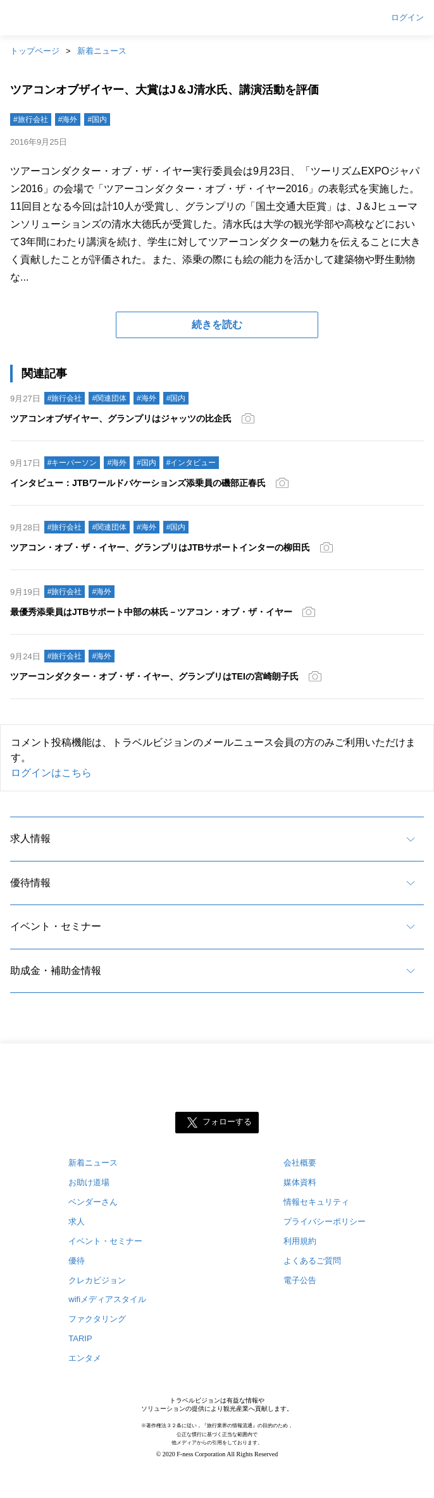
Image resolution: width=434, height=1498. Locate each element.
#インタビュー (191, 462)
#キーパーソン (72, 462)
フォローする (227, 1121)
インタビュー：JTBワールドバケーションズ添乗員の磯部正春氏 (138, 483)
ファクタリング (97, 1319)
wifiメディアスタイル (107, 1299)
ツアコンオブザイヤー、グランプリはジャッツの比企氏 (121, 418)
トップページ (34, 51)
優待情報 (30, 882)
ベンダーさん (93, 1202)
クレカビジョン (97, 1280)
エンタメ (84, 1358)
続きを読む (217, 324)
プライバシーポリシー (324, 1221)
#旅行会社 (30, 119)
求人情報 (30, 838)
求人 (76, 1221)
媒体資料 (299, 1182)
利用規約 (299, 1241)
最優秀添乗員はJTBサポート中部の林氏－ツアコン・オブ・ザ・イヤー (151, 612)
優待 (76, 1260)
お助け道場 (88, 1182)
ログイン (407, 17)
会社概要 (299, 1162)
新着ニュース (102, 51)
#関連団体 (109, 398)
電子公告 (299, 1280)
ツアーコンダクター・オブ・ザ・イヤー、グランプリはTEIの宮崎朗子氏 (154, 676)
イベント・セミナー (55, 926)
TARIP (80, 1338)
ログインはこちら (51, 772)
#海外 (68, 119)
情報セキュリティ (316, 1202)
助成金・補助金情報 (55, 970)
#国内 (97, 119)
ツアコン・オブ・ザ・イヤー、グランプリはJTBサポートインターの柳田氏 (160, 547)
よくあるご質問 (312, 1260)
